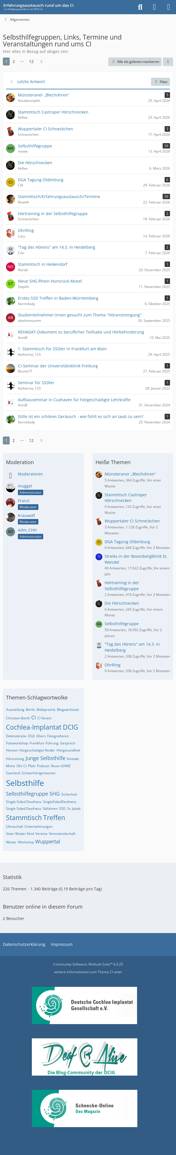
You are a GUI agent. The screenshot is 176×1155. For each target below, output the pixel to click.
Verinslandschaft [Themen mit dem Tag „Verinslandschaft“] (62, 833)
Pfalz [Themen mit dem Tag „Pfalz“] (32, 765)
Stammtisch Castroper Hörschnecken (126, 497)
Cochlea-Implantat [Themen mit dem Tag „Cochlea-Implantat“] (33, 727)
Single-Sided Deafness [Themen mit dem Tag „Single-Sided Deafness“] (24, 801)
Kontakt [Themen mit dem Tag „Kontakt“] (73, 758)
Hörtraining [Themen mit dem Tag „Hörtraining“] (15, 758)
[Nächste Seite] (41, 61)
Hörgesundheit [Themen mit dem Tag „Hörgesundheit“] (68, 750)
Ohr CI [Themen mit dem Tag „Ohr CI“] (21, 765)
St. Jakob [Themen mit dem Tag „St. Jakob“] (73, 808)
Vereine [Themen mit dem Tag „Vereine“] (41, 833)
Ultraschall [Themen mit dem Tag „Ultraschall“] (14, 826)
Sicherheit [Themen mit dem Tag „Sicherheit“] (69, 794)
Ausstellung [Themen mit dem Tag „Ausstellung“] (15, 709)
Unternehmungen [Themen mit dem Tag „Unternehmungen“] (38, 826)
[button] (168, 61)
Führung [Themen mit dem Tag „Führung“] (52, 743)
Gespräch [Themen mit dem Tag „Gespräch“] (67, 743)
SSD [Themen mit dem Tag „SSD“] (62, 808)
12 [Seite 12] (31, 61)
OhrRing (113, 665)
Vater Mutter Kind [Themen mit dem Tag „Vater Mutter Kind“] (20, 833)
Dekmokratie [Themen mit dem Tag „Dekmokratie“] (16, 736)
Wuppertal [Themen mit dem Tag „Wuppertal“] (47, 841)
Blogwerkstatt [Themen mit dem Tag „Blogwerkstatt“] (68, 709)
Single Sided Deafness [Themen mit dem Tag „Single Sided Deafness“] (23, 808)
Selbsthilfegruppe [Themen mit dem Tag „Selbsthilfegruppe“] (27, 793)
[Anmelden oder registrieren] (154, 7)
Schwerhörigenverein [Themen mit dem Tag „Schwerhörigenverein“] (38, 773)
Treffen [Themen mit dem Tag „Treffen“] (54, 817)
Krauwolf (26, 515)
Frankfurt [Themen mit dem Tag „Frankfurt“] (37, 743)
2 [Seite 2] (14, 61)
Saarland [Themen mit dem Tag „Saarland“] (13, 773)
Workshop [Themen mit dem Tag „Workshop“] (26, 842)
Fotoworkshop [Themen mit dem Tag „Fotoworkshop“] (17, 743)
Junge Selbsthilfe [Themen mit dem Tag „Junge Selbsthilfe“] (45, 758)
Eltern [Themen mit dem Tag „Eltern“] (41, 736)
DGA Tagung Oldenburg (127, 541)
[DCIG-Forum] (40, 7)
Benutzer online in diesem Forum (43, 906)
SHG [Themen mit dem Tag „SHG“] (54, 793)
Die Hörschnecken (122, 603)
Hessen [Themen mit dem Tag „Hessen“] (12, 750)
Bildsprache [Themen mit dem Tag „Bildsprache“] (46, 709)
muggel (25, 486)
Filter (160, 81)
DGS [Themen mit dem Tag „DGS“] (31, 736)
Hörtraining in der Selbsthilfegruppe (122, 585)
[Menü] (168, 7)
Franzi (24, 500)
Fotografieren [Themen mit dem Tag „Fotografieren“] (58, 736)
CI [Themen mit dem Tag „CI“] (33, 717)
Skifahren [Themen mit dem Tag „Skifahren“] (50, 808)
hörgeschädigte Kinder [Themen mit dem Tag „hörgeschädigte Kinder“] (37, 750)
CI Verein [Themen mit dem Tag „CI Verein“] (44, 718)
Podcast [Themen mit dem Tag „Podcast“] (43, 765)
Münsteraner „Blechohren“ (130, 474)
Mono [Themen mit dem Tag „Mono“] (10, 765)
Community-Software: (88, 964)
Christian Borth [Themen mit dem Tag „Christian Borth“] (18, 718)
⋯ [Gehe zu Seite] (22, 61)
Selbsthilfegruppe (122, 623)
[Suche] (140, 7)
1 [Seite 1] (6, 61)
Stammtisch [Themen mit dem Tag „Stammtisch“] (24, 817)
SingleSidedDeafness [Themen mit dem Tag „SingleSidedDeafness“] (59, 801)
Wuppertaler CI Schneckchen (132, 521)
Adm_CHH (27, 530)
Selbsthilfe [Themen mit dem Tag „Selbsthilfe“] (25, 782)
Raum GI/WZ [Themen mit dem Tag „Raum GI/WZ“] (61, 765)
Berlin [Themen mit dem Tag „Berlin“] (30, 709)
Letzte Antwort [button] (31, 81)
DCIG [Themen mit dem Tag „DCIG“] (70, 727)
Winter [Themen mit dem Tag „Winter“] (11, 842)
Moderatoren (30, 474)
